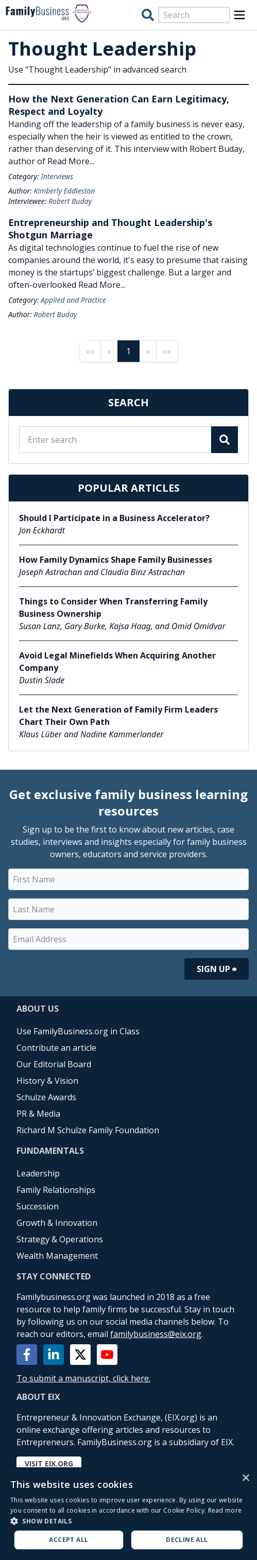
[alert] (128, 1513)
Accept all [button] (68, 1539)
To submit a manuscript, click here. (83, 1378)
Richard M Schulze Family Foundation (87, 1130)
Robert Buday (70, 201)
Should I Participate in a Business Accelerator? (114, 518)
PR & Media (38, 1113)
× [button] (245, 1478)
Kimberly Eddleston (64, 191)
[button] (128, 1521)
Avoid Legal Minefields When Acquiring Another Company (117, 661)
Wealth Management (57, 1255)
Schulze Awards (46, 1097)
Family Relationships (55, 1189)
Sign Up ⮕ (216, 969)
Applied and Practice (73, 300)
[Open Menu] (239, 15)
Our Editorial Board (53, 1064)
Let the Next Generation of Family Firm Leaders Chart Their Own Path (118, 715)
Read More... (70, 161)
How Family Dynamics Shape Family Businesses (115, 559)
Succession (37, 1206)
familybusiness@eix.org (155, 1334)
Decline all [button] (187, 1539)
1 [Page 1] (128, 351)
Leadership (38, 1173)
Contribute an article (56, 1047)
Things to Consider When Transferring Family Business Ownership (113, 607)
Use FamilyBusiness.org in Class (78, 1031)
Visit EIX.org (49, 1463)
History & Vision (47, 1080)
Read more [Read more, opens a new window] (225, 1510)
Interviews (57, 176)
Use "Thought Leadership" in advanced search (97, 69)
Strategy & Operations (59, 1239)
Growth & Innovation (56, 1222)
